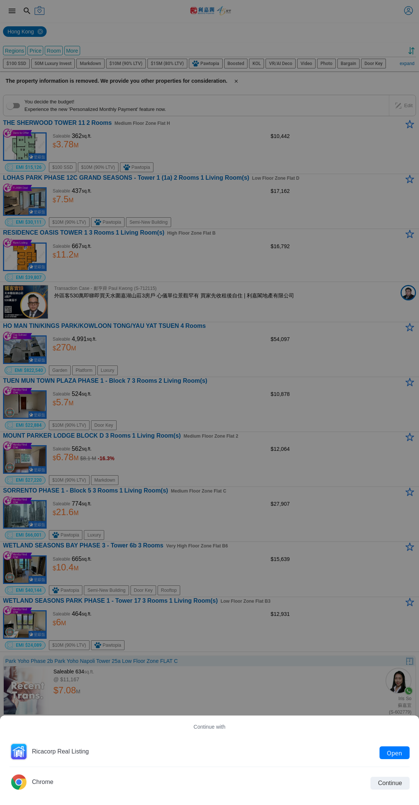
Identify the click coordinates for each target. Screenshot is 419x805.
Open (394, 752)
